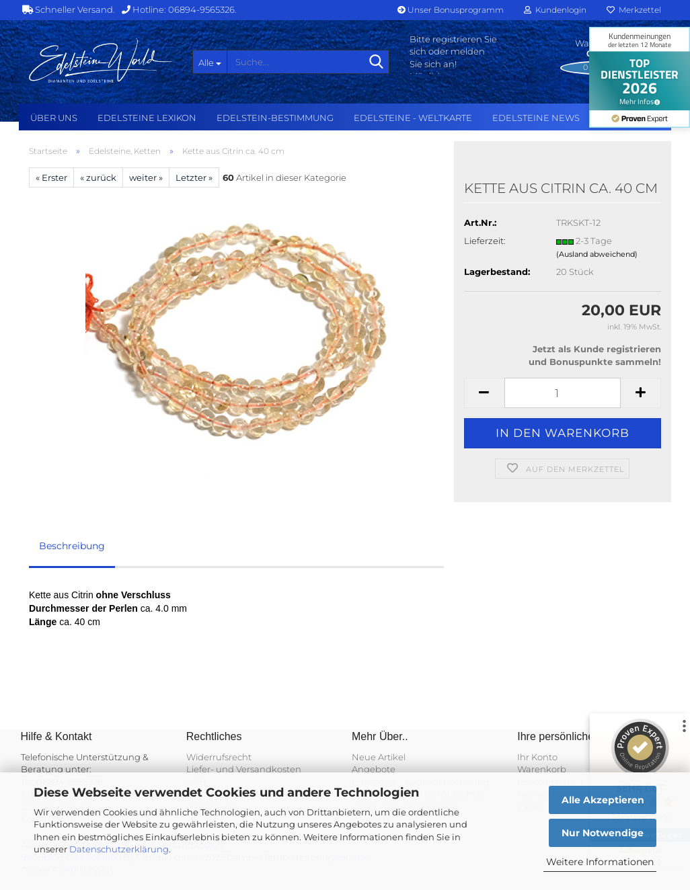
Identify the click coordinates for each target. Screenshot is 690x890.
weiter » (146, 177)
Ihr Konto (537, 757)
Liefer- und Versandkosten (243, 769)
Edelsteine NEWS (536, 117)
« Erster (51, 177)
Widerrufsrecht (219, 757)
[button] (484, 393)
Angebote (373, 769)
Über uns (53, 117)
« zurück (98, 177)
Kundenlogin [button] (555, 10)
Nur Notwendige (603, 833)
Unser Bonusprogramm (450, 10)
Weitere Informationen (600, 862)
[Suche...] (209, 62)
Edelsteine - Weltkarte (413, 117)
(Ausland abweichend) (597, 254)
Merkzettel (634, 10)
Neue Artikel (379, 757)
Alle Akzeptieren (603, 800)
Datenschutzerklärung (119, 849)
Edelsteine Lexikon (147, 117)
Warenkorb (541, 769)
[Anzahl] (562, 393)
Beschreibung (72, 546)
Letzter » (194, 177)
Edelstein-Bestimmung (275, 117)
